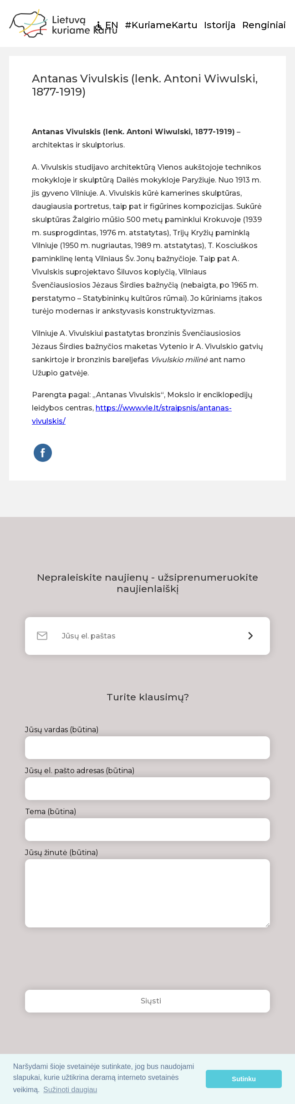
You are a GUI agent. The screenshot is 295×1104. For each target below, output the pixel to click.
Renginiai (264, 25)
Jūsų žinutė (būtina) (147, 887)
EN (111, 25)
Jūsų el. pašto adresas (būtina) (147, 783)
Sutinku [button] (244, 1079)
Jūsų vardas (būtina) (147, 742)
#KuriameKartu (161, 25)
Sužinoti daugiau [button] (70, 1090)
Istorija (220, 25)
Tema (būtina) (147, 824)
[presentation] (94, 961)
